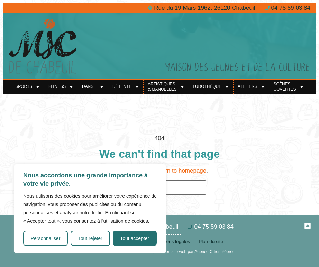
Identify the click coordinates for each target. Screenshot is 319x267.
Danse (93, 86)
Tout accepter (134, 238)
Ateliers (251, 86)
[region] (90, 208)
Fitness (60, 86)
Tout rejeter (90, 238)
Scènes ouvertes (288, 86)
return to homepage (180, 170)
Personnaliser (46, 238)
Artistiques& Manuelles (166, 86)
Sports (27, 86)
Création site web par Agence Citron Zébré (194, 251)
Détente (125, 86)
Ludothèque (211, 86)
